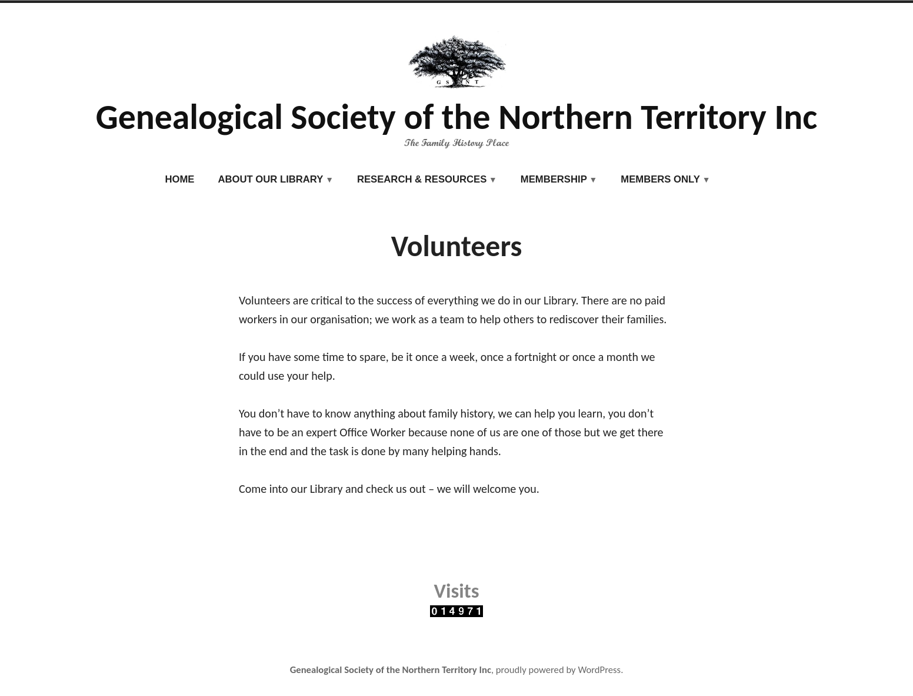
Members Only (660, 179)
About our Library (270, 179)
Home (180, 179)
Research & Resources (422, 179)
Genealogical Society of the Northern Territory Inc (457, 116)
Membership (554, 179)
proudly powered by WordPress (558, 669)
